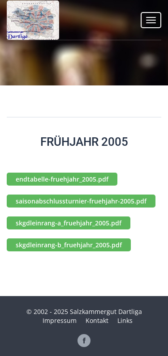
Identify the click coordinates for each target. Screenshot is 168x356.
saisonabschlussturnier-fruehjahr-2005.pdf (81, 201)
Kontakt (97, 320)
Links (125, 320)
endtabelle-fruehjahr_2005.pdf (62, 179)
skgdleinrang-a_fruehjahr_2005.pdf (68, 223)
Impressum (60, 320)
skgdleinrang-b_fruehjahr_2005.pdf (69, 245)
